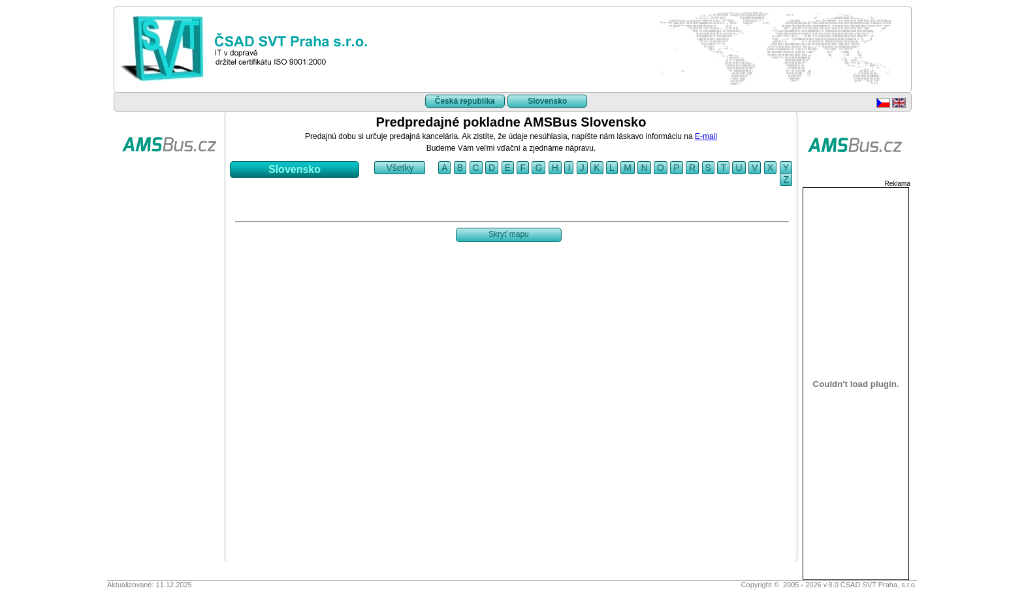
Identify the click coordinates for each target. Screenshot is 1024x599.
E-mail (706, 136)
